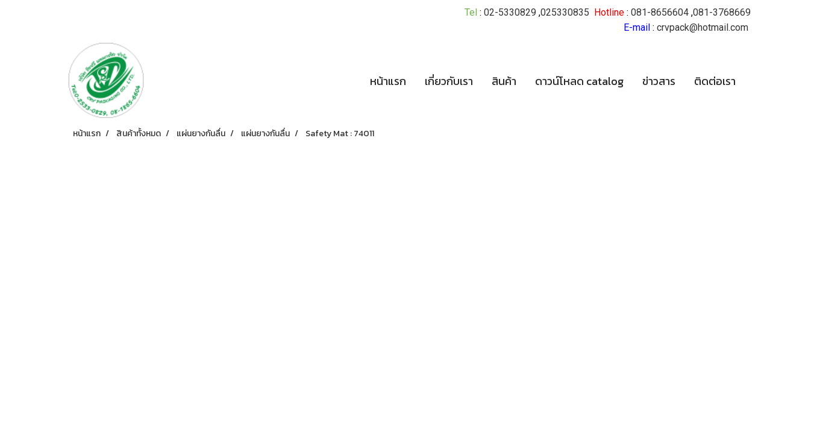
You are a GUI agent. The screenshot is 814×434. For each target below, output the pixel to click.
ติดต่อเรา (715, 81)
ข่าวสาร (658, 81)
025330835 (564, 12)
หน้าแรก (388, 81)
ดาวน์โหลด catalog (579, 81)
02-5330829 (510, 12)
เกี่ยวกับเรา (449, 81)
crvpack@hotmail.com (702, 27)
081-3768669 (722, 12)
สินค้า (504, 81)
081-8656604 (660, 12)
